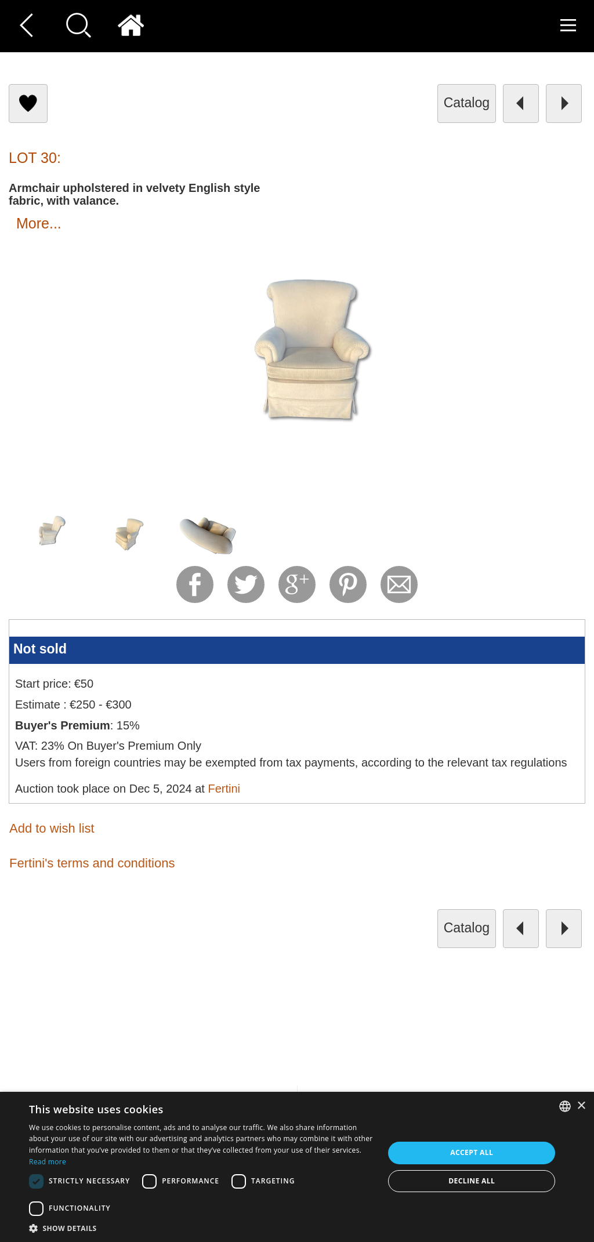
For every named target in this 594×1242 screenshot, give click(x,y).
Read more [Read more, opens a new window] (47, 1162)
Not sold (40, 648)
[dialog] (297, 1167)
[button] (201, 1227)
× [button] (581, 1106)
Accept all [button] (471, 1152)
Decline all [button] (471, 1181)
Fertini (224, 788)
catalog (467, 102)
